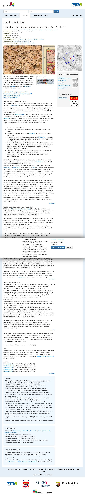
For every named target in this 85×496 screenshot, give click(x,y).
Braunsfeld (27, 86)
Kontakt (32, 469)
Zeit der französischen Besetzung (20, 209)
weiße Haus (16, 167)
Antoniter (32, 133)
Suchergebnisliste (37, 15)
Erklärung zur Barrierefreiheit (66, 469)
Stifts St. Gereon (14, 105)
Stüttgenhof (41, 137)
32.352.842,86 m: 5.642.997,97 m (22, 41)
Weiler (14, 30)
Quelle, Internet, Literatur (10, 97)
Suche (56, 11)
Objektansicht (25, 15)
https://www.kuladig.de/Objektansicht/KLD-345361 (22, 462)
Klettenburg (6, 167)
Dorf (17, 30)
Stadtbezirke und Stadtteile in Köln (62, 98)
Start (6, 15)
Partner (25, 469)
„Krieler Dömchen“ (19, 114)
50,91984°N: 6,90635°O (38, 39)
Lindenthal (12, 86)
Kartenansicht (14, 15)
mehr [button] (46, 15)
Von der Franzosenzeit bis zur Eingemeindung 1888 (17, 94)
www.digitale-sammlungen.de (45, 356)
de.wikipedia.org (8, 366)
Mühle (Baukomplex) (29, 30)
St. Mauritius (39, 162)
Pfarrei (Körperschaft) (41, 30)
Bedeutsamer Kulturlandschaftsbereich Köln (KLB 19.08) (64, 78)
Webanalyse (55, 244)
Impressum (41, 469)
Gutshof (21, 30)
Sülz (14, 88)
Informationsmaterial (14, 469)
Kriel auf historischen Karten (11, 96)
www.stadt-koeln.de (9, 364)
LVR (41, 475)
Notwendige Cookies (57, 242)
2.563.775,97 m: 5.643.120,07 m (27, 43)
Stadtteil (55, 30)
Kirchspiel (50, 30)
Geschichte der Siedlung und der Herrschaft (15, 92)
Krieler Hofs (6, 118)
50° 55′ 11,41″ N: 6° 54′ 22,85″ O (23, 39)
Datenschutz (51, 469)
